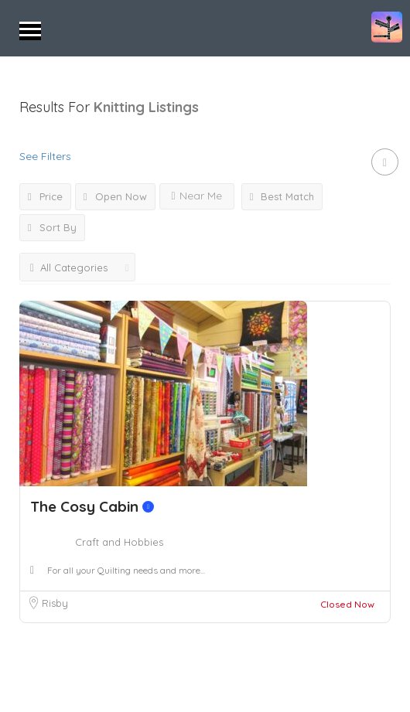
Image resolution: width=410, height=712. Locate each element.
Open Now (115, 196)
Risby (55, 603)
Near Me (197, 196)
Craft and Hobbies (119, 542)
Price (45, 196)
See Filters (45, 156)
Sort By (52, 227)
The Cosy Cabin (92, 506)
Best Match (282, 196)
